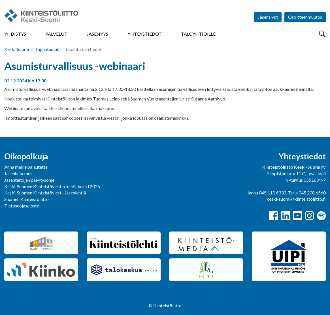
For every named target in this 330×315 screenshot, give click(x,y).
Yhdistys (15, 34)
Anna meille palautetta (26, 167)
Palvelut (56, 34)
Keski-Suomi (16, 49)
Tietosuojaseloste (21, 205)
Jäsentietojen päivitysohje (29, 180)
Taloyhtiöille (198, 34)
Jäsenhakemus (18, 173)
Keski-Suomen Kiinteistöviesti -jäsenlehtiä (45, 192)
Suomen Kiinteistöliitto (26, 199)
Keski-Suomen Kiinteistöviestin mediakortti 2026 (52, 186)
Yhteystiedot (144, 34)
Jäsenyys (97, 34)
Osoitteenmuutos (305, 17)
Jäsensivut (268, 17)
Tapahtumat (47, 49)
